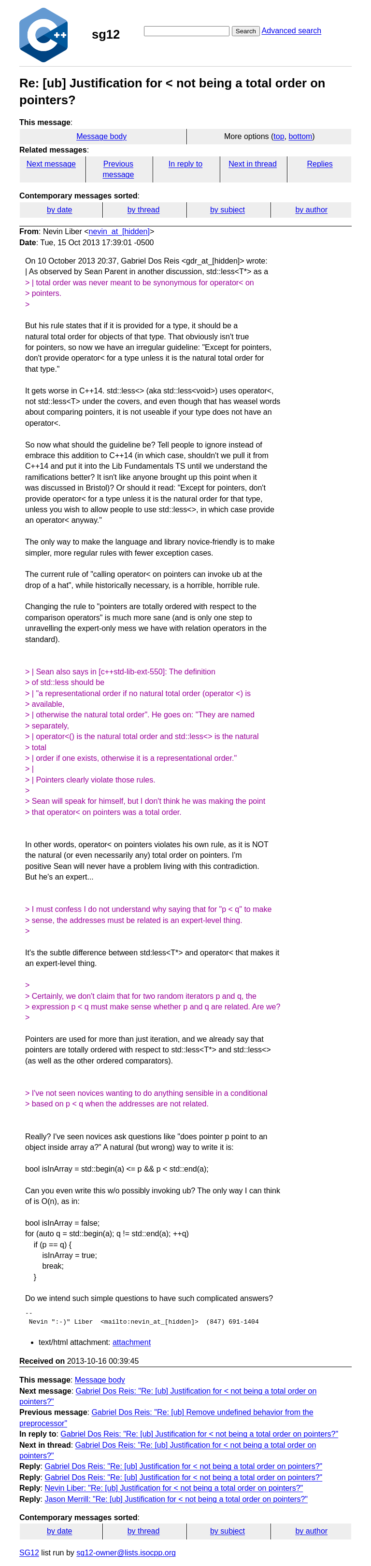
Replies (319, 164)
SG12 (29, 1553)
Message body (101, 136)
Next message (51, 164)
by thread (144, 210)
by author (311, 210)
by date (59, 210)
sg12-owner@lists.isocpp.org (126, 1553)
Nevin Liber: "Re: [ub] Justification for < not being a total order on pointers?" (173, 1488)
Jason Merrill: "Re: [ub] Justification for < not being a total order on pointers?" (176, 1499)
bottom (300, 136)
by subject (227, 210)
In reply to (185, 164)
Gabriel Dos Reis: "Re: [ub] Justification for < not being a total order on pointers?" (199, 1434)
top (278, 136)
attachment (132, 1342)
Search (246, 31)
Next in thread (252, 164)
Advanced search (292, 31)
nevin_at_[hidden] (119, 231)
